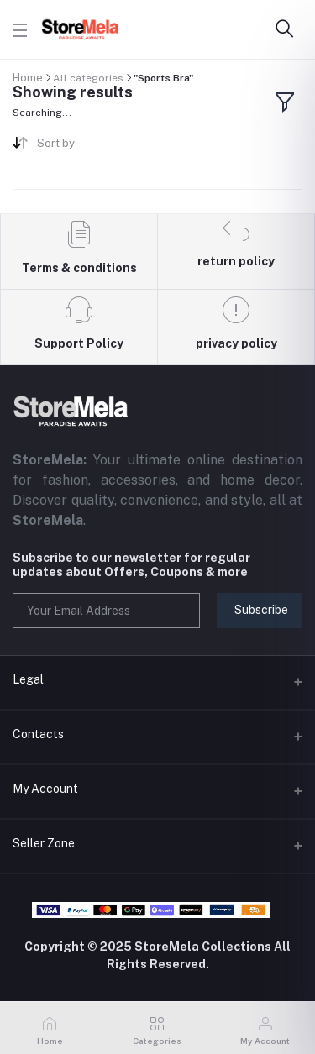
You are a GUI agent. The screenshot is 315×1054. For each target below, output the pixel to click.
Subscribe (261, 609)
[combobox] (91, 146)
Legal (28, 679)
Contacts (38, 734)
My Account (45, 788)
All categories (88, 78)
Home (28, 77)
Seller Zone (44, 843)
